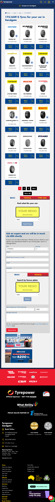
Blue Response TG (27, 66)
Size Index (30, 447)
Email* (8, 263)
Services (4, 466)
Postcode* (9, 268)
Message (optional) (11, 312)
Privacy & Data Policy (11, 499)
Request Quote (12, 330)
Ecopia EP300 (27, 148)
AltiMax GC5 (12, 175)
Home (7, 13)
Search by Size (6, 451)
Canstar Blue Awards (33, 449)
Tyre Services (5, 474)
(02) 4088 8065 (10, 422)
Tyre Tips (4, 457)
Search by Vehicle (7, 449)
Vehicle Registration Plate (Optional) (16, 307)
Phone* (15, 257)
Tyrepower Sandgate (27, 6)
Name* (8, 252)
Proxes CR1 (12, 39)
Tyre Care (4, 455)
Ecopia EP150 (12, 148)
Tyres (3, 447)
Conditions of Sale (21, 499)
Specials (4, 479)
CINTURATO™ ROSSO (27, 120)
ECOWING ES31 (27, 39)
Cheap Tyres (30, 453)
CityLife (43, 94)
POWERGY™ (43, 120)
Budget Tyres (30, 451)
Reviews (5, 489)
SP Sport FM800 (12, 94)
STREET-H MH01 (43, 148)
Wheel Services (6, 476)
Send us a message (11, 428)
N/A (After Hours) (9, 425)
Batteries (4, 468)
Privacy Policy (38, 324)
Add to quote (10, 46)
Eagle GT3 (12, 66)
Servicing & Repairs (7, 472)
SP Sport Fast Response (43, 66)
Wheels (4, 460)
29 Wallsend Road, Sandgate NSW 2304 (11, 416)
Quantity (37, 246)
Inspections (5, 470)
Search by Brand (6, 453)
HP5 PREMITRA (28, 94)
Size (7, 246)
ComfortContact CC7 (12, 121)
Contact (4, 481)
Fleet (3, 485)
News (4, 487)
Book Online (6, 483)
